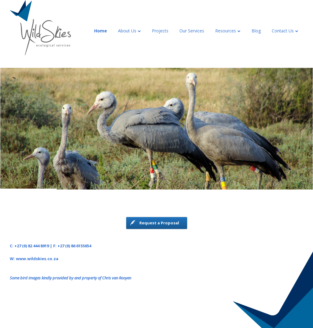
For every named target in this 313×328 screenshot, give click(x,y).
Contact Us (283, 31)
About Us (127, 31)
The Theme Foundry (190, 311)
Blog (256, 31)
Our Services (191, 31)
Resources (225, 31)
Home (100, 31)
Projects (160, 31)
